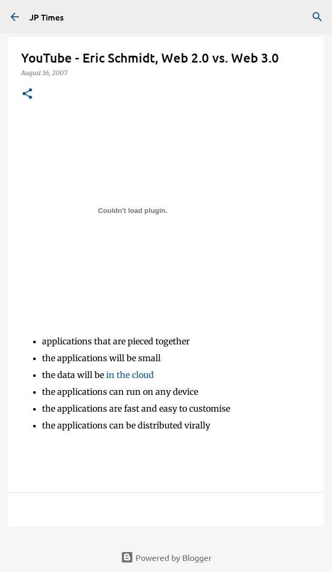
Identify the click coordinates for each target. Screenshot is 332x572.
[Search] (317, 16)
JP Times (46, 17)
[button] (27, 94)
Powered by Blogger (166, 557)
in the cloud (130, 375)
